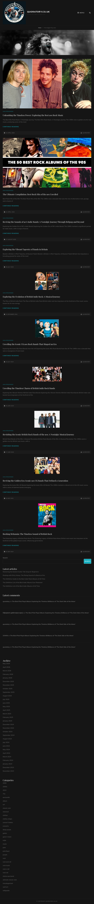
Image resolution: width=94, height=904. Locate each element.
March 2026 (7, 671)
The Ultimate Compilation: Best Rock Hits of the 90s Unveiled (30, 194)
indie (4, 840)
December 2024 (8, 724)
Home (39, 27)
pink (4, 847)
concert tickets (8, 822)
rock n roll (6, 869)
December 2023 (8, 767)
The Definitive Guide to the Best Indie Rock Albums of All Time (24, 579)
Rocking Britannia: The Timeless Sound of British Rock (27, 534)
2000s (5, 787)
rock (4, 858)
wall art (5, 887)
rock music (6, 865)
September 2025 (8, 692)
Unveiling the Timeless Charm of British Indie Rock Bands (29, 388)
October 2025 (7, 688)
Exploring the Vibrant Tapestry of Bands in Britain (25, 249)
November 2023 (8, 771)
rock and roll (7, 862)
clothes (5, 815)
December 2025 (8, 681)
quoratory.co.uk (38, 11)
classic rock (7, 808)
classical (6, 812)
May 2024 (6, 749)
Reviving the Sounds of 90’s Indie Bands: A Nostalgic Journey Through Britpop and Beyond (43, 221)
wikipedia (6, 890)
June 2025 (6, 703)
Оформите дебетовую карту (13, 613)
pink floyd (6, 851)
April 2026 (6, 667)
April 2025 (6, 710)
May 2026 (6, 663)
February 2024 (8, 760)
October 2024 (7, 731)
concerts (6, 826)
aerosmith (6, 797)
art (4, 804)
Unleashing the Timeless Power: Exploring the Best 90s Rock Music (33, 115)
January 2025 (7, 721)
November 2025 (8, 685)
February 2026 (8, 674)
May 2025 (6, 706)
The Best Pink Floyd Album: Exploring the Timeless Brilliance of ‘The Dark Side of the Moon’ (43, 601)
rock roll (5, 872)
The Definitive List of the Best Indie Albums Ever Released (22, 582)
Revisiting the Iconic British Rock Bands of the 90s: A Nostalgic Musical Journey (38, 434)
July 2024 (6, 742)
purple (5, 855)
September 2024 (8, 735)
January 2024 (7, 764)
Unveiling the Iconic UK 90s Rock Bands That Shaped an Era (30, 344)
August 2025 (7, 696)
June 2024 (6, 746)
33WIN (5, 635)
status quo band (8, 876)
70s (4, 794)
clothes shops (7, 819)
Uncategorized (8, 111)
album (5, 801)
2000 (4, 783)
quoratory (86, 132)
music (5, 844)
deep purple (7, 830)
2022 (4, 790)
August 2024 (7, 739)
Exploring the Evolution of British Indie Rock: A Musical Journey (31, 296)
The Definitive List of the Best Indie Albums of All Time (21, 586)
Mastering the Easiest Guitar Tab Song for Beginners (21, 572)
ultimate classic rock (10, 880)
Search (5, 558)
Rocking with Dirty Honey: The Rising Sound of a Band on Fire (24, 575)
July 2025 (6, 699)
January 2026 (7, 678)
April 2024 (6, 753)
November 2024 (8, 728)
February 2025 (8, 717)
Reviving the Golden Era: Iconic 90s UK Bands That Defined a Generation (35, 480)
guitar (5, 833)
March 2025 (7, 714)
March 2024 (7, 757)
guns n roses (7, 837)
